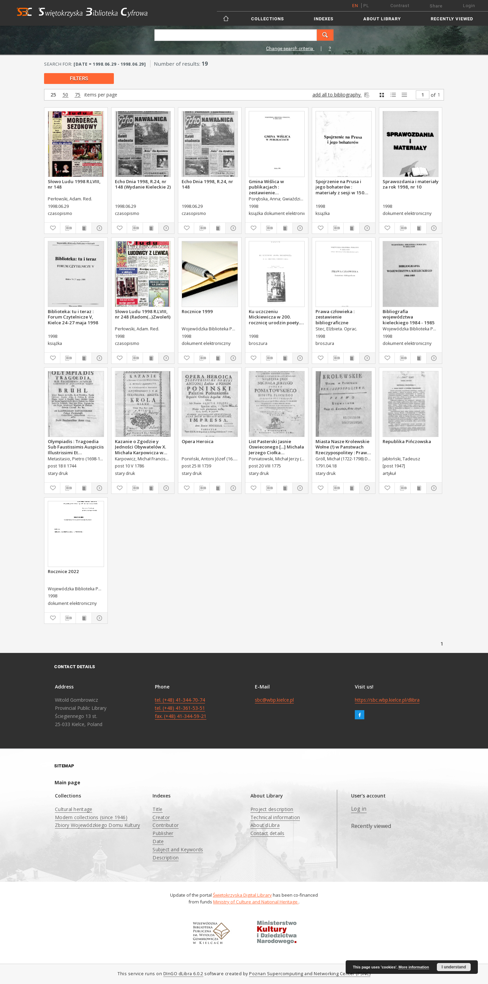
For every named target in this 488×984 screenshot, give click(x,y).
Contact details (267, 833)
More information (414, 967)
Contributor (165, 825)
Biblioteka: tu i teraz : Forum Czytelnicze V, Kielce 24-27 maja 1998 (73, 316)
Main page (67, 782)
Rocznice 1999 (197, 311)
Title (157, 809)
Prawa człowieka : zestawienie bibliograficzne (335, 316)
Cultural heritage (73, 809)
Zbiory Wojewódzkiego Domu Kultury (97, 825)
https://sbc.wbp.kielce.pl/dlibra (387, 700)
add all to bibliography (341, 94)
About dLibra (265, 825)
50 (65, 94)
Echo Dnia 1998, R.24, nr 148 (207, 184)
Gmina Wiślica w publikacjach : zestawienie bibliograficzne (266, 186)
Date (158, 841)
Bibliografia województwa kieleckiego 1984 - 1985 (409, 316)
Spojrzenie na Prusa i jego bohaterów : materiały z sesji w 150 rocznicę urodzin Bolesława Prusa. (340, 186)
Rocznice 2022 (63, 571)
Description (165, 857)
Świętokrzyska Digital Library (242, 895)
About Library (382, 18)
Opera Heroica (198, 441)
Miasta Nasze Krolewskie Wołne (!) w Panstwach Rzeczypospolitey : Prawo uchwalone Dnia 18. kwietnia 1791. (343, 446)
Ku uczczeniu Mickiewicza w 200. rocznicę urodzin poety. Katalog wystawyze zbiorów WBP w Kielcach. (275, 316)
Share (436, 5)
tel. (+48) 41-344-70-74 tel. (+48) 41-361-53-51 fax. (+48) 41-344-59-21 (180, 708)
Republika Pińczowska (407, 441)
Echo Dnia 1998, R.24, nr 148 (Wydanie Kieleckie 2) (143, 184)
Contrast (399, 5)
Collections (267, 18)
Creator (161, 817)
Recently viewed (452, 18)
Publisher (162, 833)
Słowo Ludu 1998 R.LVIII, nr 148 (74, 184)
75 (77, 94)
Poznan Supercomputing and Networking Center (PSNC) (309, 974)
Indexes (323, 18)
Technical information (275, 817)
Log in (359, 808)
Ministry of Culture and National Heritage (256, 902)
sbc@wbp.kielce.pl (274, 700)
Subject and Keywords (177, 849)
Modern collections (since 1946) (91, 817)
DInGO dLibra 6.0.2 (183, 974)
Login (469, 5)
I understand (454, 967)
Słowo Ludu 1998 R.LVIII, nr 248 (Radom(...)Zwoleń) (142, 314)
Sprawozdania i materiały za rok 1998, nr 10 (411, 184)
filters (79, 78)
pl (366, 5)
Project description (271, 809)
